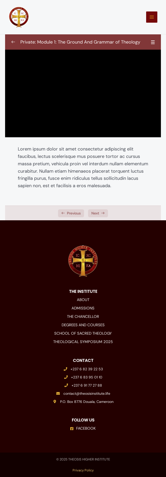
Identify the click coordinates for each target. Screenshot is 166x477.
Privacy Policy (83, 470)
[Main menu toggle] (151, 17)
